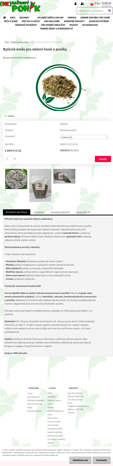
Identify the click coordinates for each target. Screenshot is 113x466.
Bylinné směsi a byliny (20, 41)
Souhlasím (101, 460)
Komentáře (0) (83, 212)
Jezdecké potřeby (55, 432)
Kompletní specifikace (16, 212)
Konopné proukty (55, 428)
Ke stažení (39, 212)
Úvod (7, 41)
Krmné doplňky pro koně (56, 412)
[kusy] (8, 158)
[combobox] (84, 137)
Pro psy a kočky (54, 421)
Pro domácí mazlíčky (56, 439)
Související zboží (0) (60, 212)
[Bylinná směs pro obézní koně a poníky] (58, 65)
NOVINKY (52, 396)
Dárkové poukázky (55, 435)
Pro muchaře (53, 425)
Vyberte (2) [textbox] (66, 137)
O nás (29, 393)
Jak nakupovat (33, 396)
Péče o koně (53, 417)
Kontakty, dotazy (34, 410)
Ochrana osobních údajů (35, 405)
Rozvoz (51, 442)
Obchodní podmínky (35, 400)
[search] (109, 11)
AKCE (50, 393)
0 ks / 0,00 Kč (102, 3)
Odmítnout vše (80, 460)
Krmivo (51, 407)
